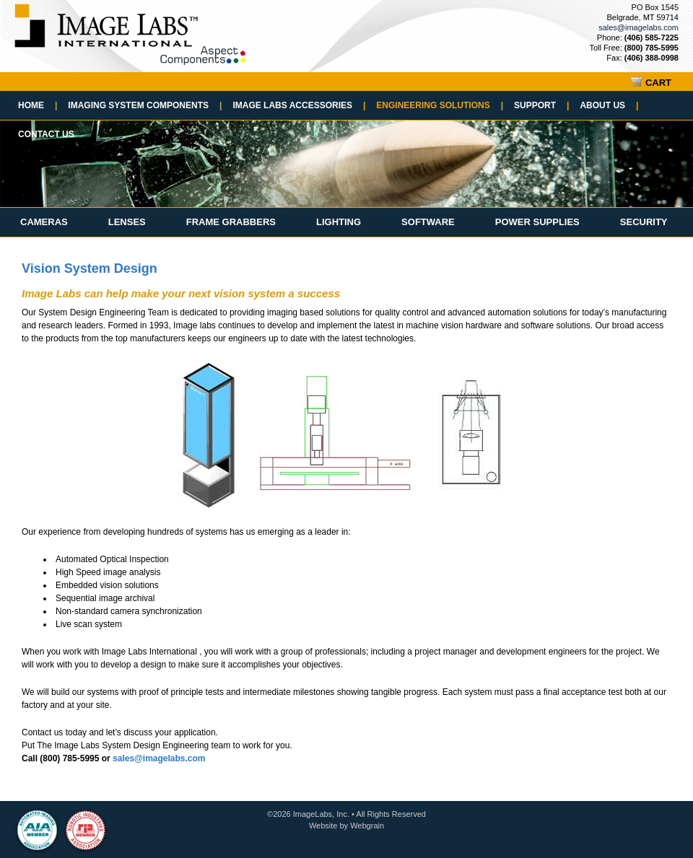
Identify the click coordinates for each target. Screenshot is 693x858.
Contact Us (46, 134)
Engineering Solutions (439, 105)
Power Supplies (537, 221)
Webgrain (367, 825)
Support (541, 105)
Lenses (127, 221)
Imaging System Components (145, 105)
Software (428, 221)
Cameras (44, 221)
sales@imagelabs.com (638, 27)
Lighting (338, 221)
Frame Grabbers (231, 221)
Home (37, 105)
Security (644, 221)
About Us (609, 105)
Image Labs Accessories (298, 105)
